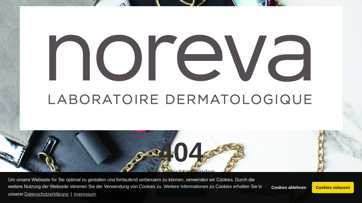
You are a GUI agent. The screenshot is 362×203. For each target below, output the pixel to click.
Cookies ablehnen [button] (289, 187)
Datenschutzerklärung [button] (46, 194)
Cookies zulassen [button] (333, 187)
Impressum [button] (85, 194)
